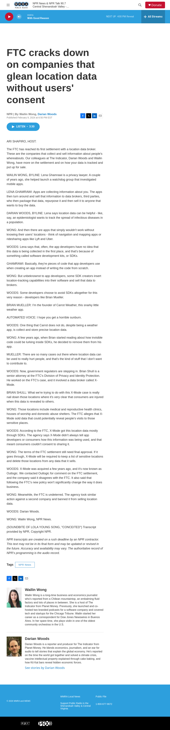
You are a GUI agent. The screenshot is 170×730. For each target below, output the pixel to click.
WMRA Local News (70, 696)
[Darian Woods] (14, 647)
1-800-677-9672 (104, 704)
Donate (156, 5)
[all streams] (153, 16)
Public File (101, 696)
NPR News (25, 564)
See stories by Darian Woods (45, 668)
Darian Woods (47, 114)
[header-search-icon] (140, 4)
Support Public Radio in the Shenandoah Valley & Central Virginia (75, 706)
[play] (9, 17)
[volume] (19, 16)
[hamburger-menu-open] (8, 5)
